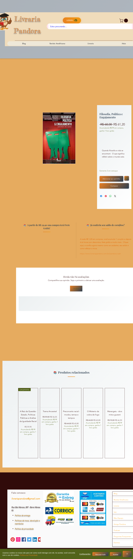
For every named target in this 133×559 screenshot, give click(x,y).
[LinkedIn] (35, 539)
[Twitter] (29, 539)
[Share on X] (115, 196)
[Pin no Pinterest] (105, 196)
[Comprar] (114, 186)
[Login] (72, 20)
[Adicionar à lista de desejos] (126, 178)
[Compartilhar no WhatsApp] (110, 196)
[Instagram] (18, 539)
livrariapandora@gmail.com (25, 498)
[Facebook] (24, 539)
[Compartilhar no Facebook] (101, 196)
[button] (124, 20)
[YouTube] (40, 539)
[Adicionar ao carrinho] (111, 179)
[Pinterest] (13, 539)
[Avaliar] (76, 288)
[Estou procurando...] (90, 27)
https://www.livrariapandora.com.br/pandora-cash (100, 253)
